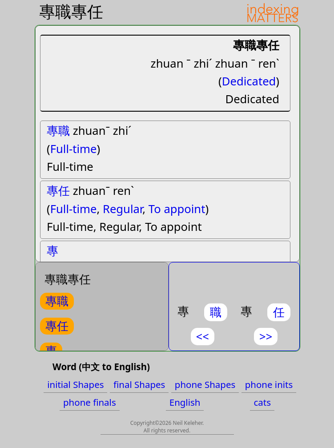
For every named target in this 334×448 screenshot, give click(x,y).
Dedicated (249, 81)
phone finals (89, 402)
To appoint (177, 209)
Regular (122, 209)
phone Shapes (205, 384)
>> (265, 336)
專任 (58, 190)
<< (202, 336)
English (185, 402)
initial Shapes (75, 384)
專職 (58, 130)
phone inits (269, 384)
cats (262, 402)
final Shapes (139, 384)
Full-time (73, 149)
